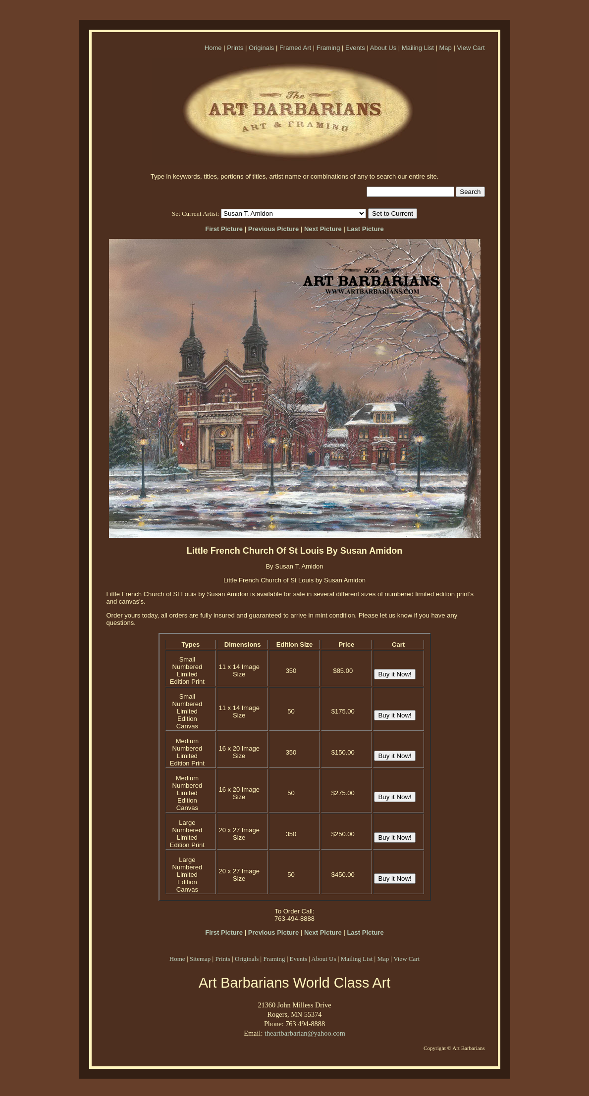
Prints (235, 47)
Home (213, 47)
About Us (383, 47)
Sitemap (200, 958)
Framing (328, 47)
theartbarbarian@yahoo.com (305, 1033)
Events (355, 47)
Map (445, 47)
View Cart (470, 47)
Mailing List (418, 47)
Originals (261, 47)
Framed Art (295, 47)
